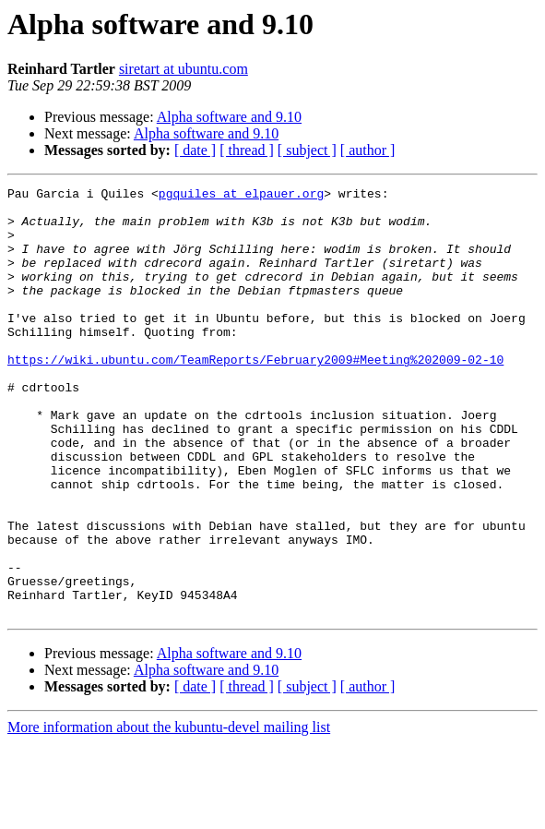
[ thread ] (246, 150)
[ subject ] (307, 150)
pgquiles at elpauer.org (241, 195)
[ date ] (195, 150)
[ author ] (368, 150)
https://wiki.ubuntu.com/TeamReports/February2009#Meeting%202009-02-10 (255, 395)
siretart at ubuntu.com (183, 69)
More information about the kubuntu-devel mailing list (168, 813)
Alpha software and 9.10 (229, 117)
